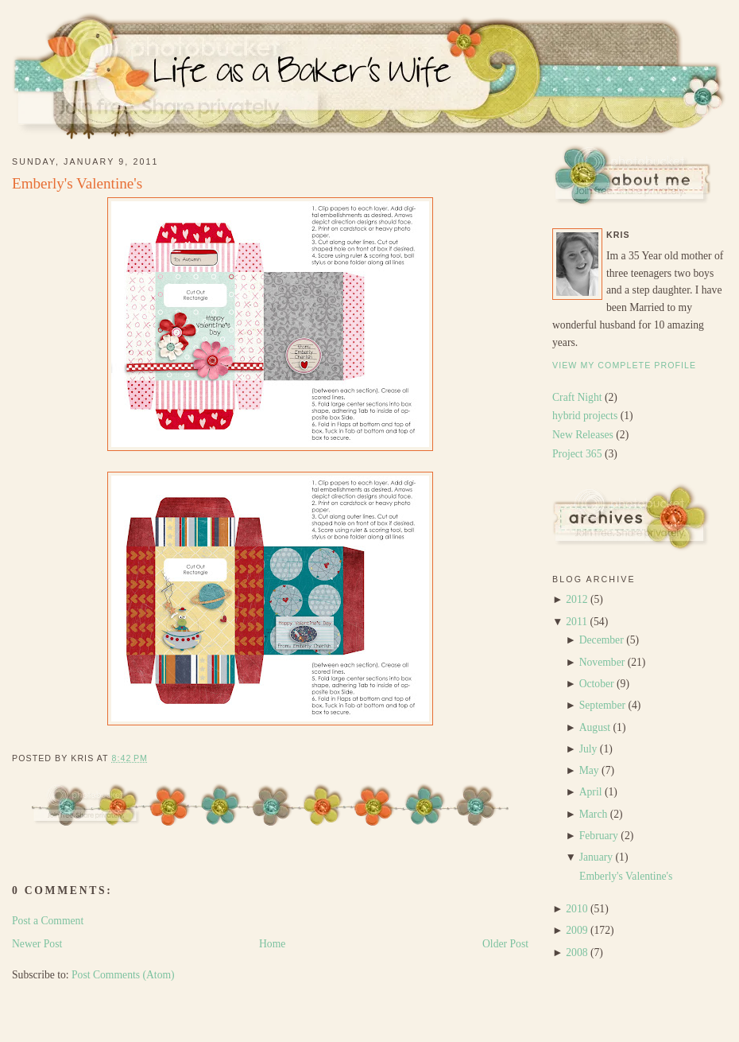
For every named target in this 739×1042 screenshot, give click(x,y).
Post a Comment (47, 921)
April (590, 792)
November (602, 662)
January (596, 857)
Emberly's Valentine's (77, 183)
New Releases (584, 435)
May (589, 770)
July (588, 749)
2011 (576, 622)
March (593, 814)
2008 (576, 952)
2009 (576, 930)
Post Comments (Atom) (123, 975)
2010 (576, 909)
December (601, 640)
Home (272, 944)
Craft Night (578, 397)
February (598, 836)
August (594, 727)
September (602, 705)
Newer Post (37, 944)
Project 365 (578, 454)
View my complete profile (624, 365)
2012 (576, 599)
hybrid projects (586, 416)
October (596, 684)
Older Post (505, 944)
